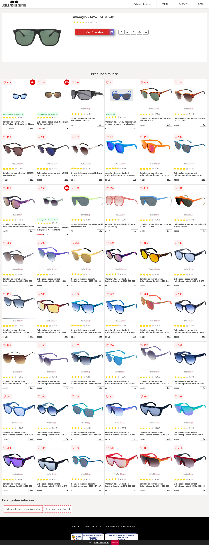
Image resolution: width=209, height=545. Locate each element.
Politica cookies (128, 526)
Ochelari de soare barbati (58, 509)
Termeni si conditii (81, 526)
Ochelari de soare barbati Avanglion (23, 509)
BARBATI (183, 4)
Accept (115, 542)
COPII (201, 4)
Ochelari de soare (142, 4)
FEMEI (165, 4)
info (31, 128)
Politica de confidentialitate (105, 526)
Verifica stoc (100, 32)
